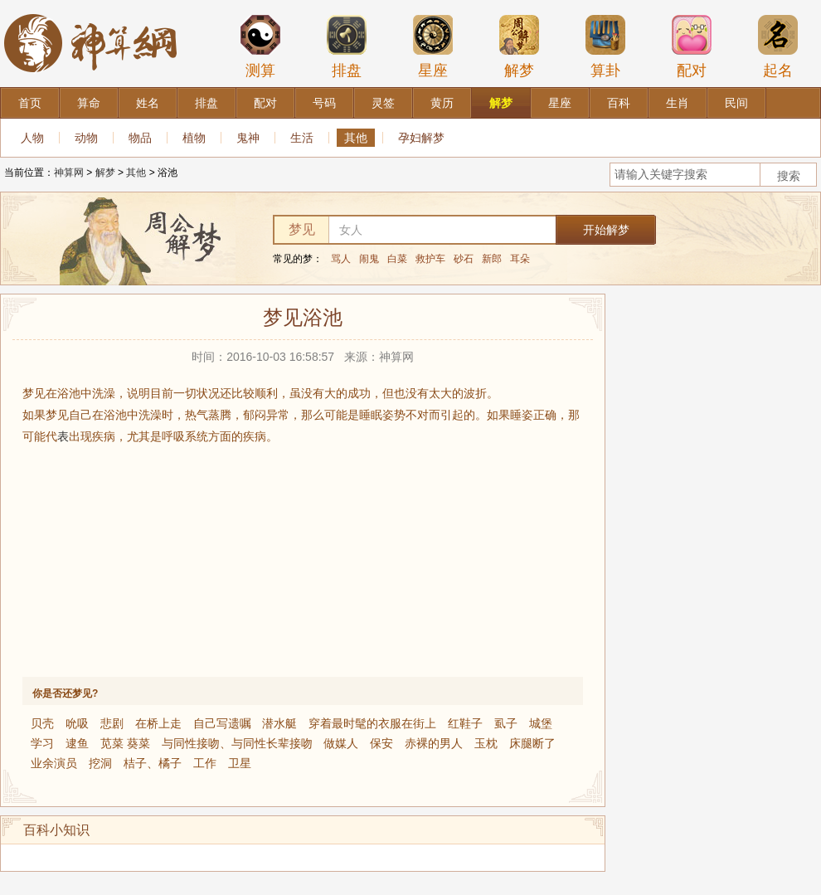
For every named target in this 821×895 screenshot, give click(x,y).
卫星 (239, 763)
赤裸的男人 (434, 743)
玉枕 (486, 743)
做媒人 (340, 743)
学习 (42, 743)
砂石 (464, 259)
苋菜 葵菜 (125, 743)
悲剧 (112, 723)
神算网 (69, 172)
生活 (301, 137)
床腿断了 (532, 743)
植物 (194, 137)
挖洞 (100, 763)
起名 (778, 46)
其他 (355, 137)
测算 (260, 46)
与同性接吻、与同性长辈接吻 (237, 743)
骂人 (341, 259)
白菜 (397, 259)
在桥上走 (158, 723)
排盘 (347, 46)
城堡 (540, 723)
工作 (204, 763)
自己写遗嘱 (222, 723)
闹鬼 (369, 259)
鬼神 (248, 137)
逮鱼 (77, 743)
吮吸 (77, 723)
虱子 (505, 723)
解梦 (519, 46)
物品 (140, 137)
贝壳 (42, 723)
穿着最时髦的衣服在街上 (372, 723)
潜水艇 (279, 723)
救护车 (430, 259)
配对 (692, 46)
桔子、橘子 (153, 763)
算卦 (605, 46)
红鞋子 (465, 723)
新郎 (492, 259)
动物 (86, 137)
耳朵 (520, 259)
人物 (32, 137)
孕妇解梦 (421, 137)
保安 (381, 743)
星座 (433, 46)
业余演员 (54, 763)
